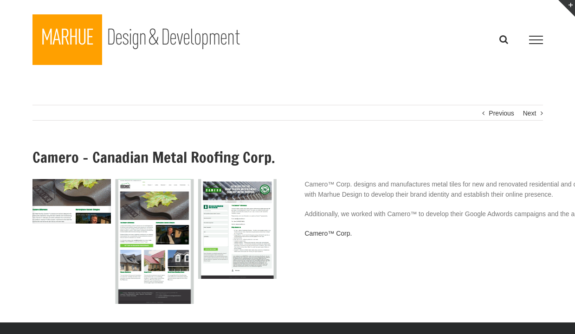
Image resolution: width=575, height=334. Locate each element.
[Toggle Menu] (535, 40)
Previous (501, 113)
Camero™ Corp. (328, 233)
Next (529, 113)
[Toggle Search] (503, 39)
